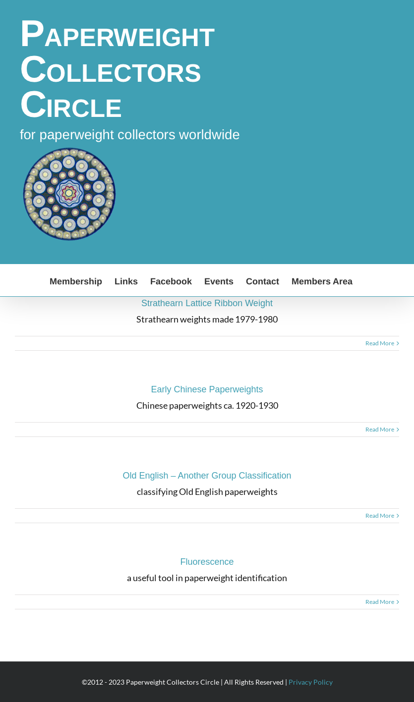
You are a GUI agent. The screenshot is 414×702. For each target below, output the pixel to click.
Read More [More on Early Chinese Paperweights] (379, 429)
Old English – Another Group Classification (206, 476)
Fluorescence (207, 562)
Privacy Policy (311, 682)
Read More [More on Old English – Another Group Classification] (379, 515)
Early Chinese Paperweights (207, 389)
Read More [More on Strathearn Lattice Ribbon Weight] (379, 343)
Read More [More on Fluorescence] (379, 601)
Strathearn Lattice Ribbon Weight (207, 303)
